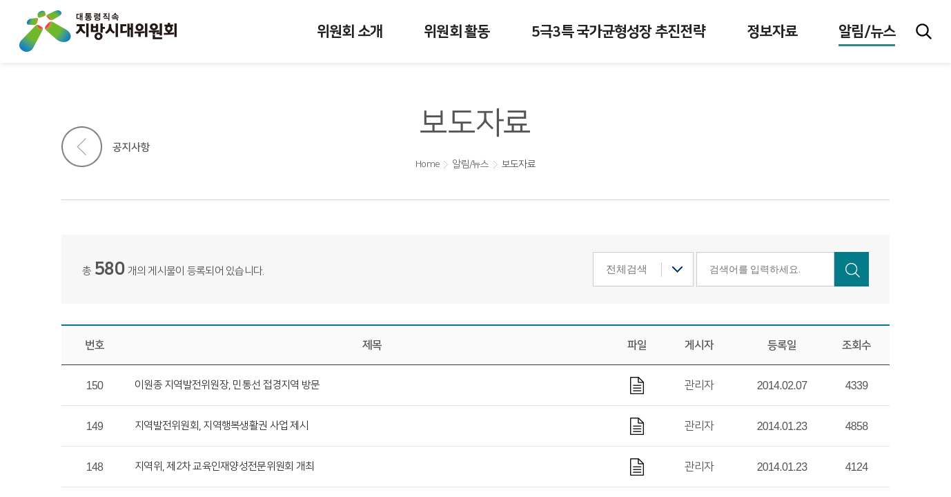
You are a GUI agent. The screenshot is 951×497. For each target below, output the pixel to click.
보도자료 (519, 164)
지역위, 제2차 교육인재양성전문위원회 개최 (224, 466)
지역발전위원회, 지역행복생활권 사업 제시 (221, 425)
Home (427, 164)
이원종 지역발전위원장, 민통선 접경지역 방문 (227, 385)
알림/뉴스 (470, 164)
